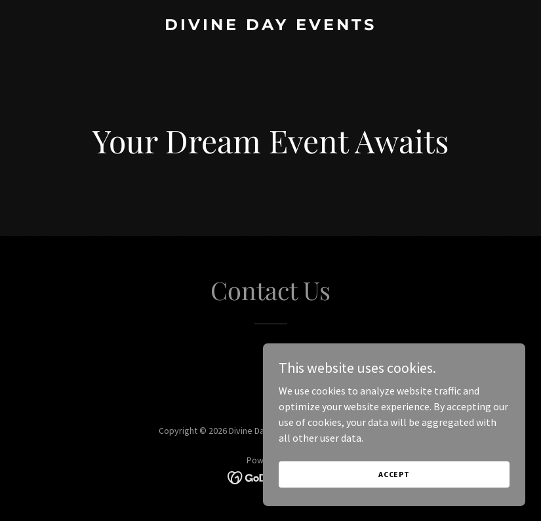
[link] (270, 26)
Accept (394, 474)
